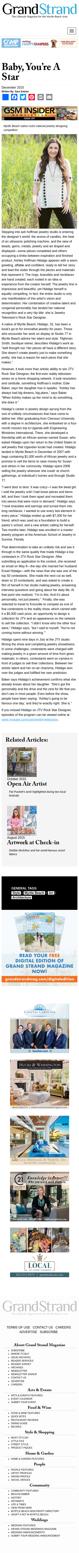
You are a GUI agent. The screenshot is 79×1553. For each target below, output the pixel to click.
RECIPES (16, 1426)
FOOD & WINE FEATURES (25, 1413)
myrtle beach (34, 893)
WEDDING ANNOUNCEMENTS (28, 1532)
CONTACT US (43, 1327)
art (51, 893)
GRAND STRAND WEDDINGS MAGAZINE (34, 1529)
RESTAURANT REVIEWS (24, 1420)
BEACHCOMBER (20, 1494)
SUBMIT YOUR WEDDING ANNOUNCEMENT (35, 1535)
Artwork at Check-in (33, 843)
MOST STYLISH (19, 1437)
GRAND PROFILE (20, 1476)
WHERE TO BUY (20, 1353)
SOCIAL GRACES (20, 1480)
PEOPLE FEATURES (22, 1469)
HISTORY (16, 1497)
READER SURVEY (21, 1364)
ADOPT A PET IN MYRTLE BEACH (29, 1514)
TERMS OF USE (18, 1327)
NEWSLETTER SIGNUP (24, 1374)
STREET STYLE (19, 1444)
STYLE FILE (17, 1441)
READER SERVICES (22, 1360)
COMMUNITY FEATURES (25, 1490)
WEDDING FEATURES (23, 1525)
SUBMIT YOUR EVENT (23, 1402)
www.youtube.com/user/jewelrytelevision (30, 719)
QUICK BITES (18, 1416)
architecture (21, 897)
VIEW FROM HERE (21, 1507)
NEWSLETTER (19, 1371)
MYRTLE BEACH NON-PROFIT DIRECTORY (35, 1511)
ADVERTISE (28, 1332)
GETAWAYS (17, 1501)
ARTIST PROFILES (21, 1473)
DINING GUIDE (19, 1423)
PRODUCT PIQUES (21, 1447)
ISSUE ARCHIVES (21, 1357)
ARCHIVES (17, 1367)
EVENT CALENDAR (21, 1398)
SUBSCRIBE (49, 1332)
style (16, 893)
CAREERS (63, 1327)
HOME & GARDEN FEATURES (27, 1458)
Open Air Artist (27, 785)
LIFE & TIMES (18, 1504)
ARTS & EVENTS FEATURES (27, 1395)
